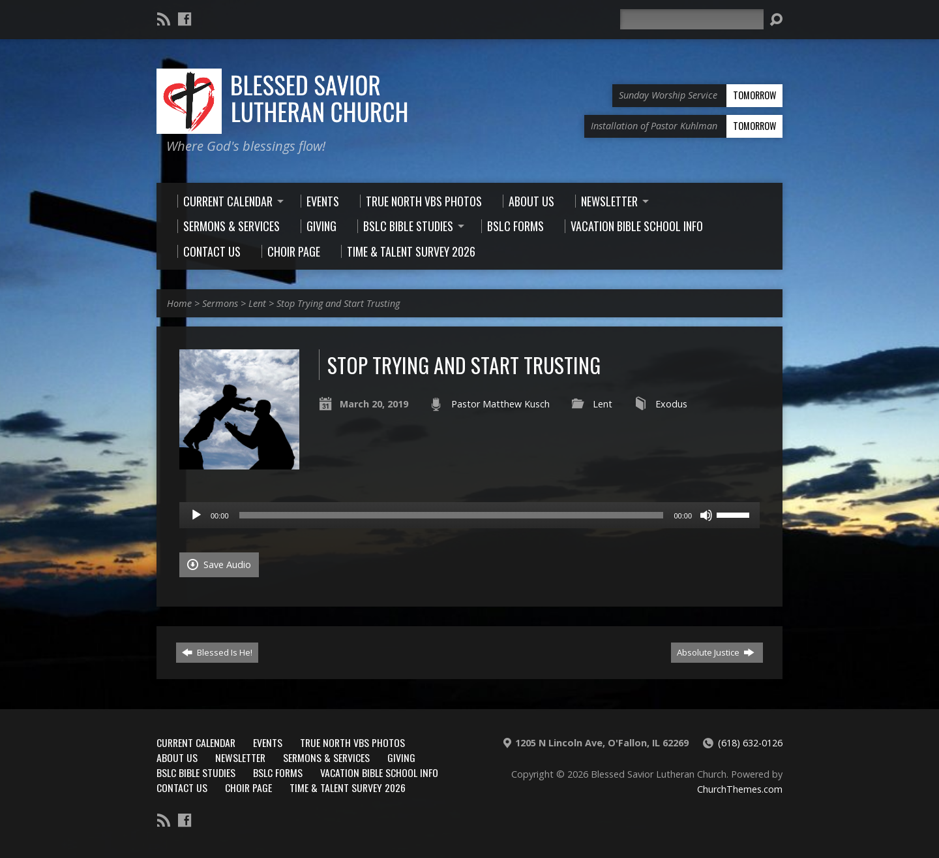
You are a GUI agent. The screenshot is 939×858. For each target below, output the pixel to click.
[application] (469, 515)
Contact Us (181, 787)
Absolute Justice (715, 652)
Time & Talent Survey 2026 (348, 787)
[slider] (451, 515)
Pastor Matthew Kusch (500, 404)
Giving (401, 757)
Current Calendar (195, 742)
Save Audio (219, 564)
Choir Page (248, 787)
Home (179, 303)
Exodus (671, 404)
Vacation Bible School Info (379, 772)
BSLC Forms (278, 772)
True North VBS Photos (352, 742)
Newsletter (240, 757)
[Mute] (706, 515)
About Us (177, 757)
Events (267, 742)
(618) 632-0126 (750, 743)
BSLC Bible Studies (195, 772)
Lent (257, 303)
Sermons (220, 303)
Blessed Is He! (217, 652)
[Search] (692, 19)
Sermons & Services (326, 757)
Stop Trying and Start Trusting (338, 303)
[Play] (196, 515)
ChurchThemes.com (739, 789)
